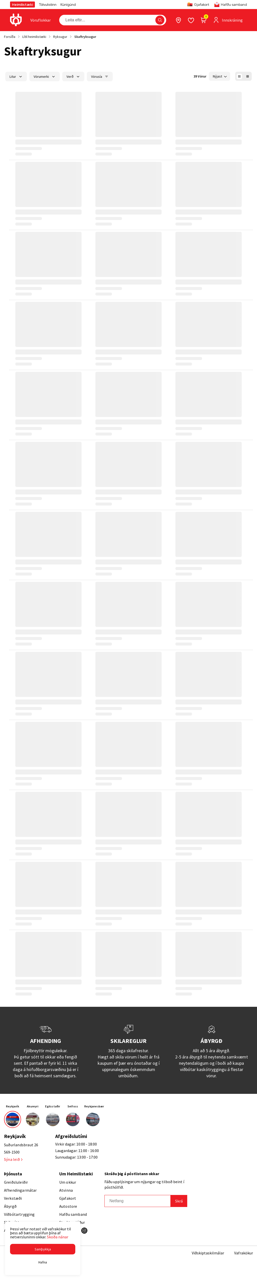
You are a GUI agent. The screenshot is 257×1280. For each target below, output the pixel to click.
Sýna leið (13, 1159)
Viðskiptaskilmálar (208, 1252)
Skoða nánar (57, 1236)
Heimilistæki (22, 4)
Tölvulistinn (47, 4)
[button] (42, 1249)
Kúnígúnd (68, 4)
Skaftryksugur (85, 36)
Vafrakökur (243, 1252)
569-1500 (12, 1152)
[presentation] (40, 20)
